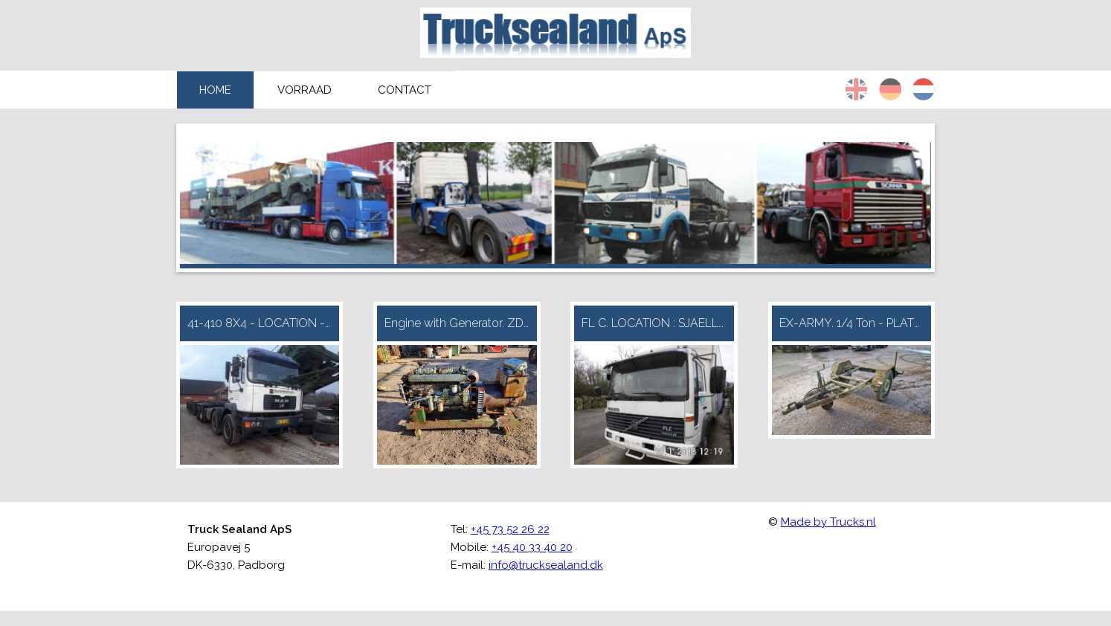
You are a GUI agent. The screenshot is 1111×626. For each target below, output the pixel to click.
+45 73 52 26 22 (510, 529)
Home (215, 90)
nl (923, 89)
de (890, 89)
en (857, 89)
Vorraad (304, 90)
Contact (404, 90)
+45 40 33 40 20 (532, 547)
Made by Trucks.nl (828, 522)
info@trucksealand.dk (546, 565)
